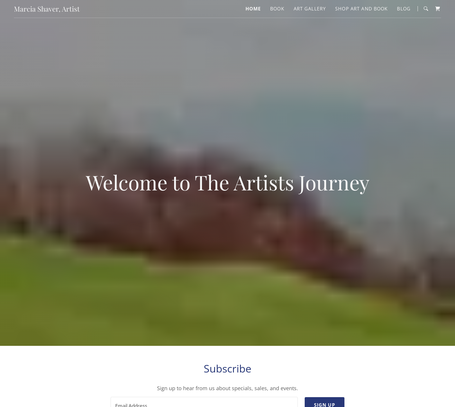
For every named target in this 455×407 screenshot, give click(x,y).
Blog (404, 9)
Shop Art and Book (361, 9)
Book (277, 9)
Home (253, 9)
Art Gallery (310, 9)
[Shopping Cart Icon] (437, 8)
